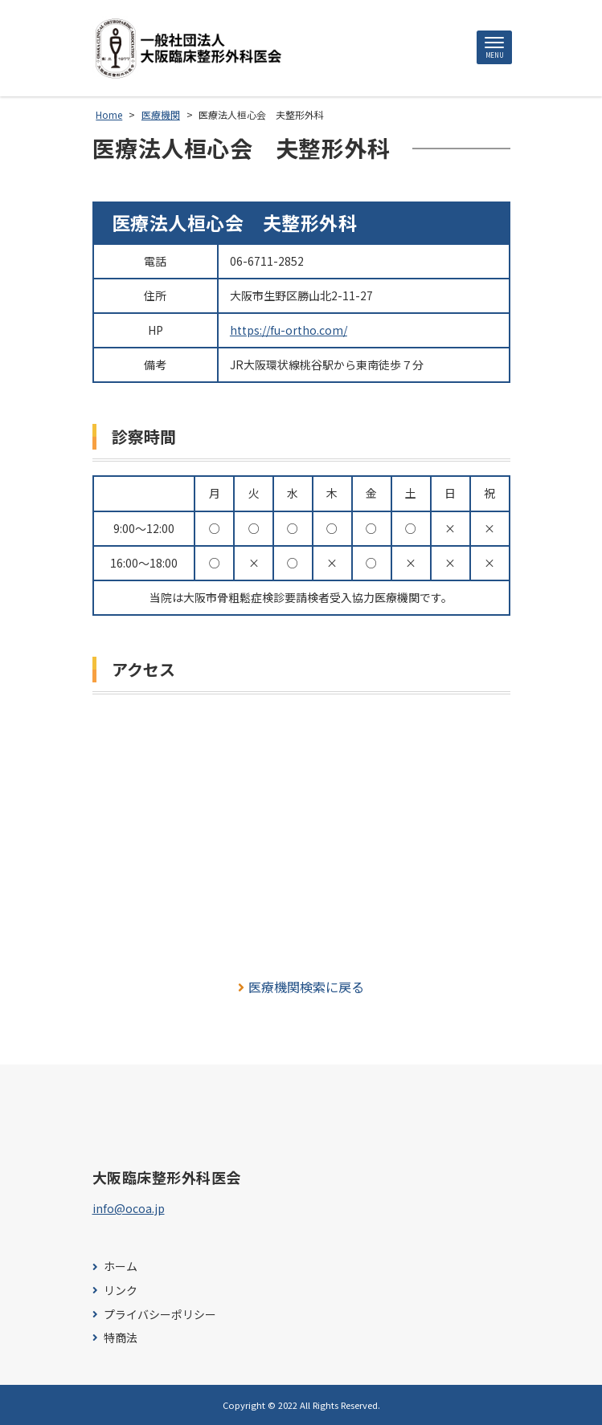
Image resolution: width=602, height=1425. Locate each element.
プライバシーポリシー (160, 1314)
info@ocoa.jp (128, 1208)
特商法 (120, 1338)
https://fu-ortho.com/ (288, 330)
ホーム (120, 1266)
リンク (120, 1290)
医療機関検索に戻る (301, 986)
